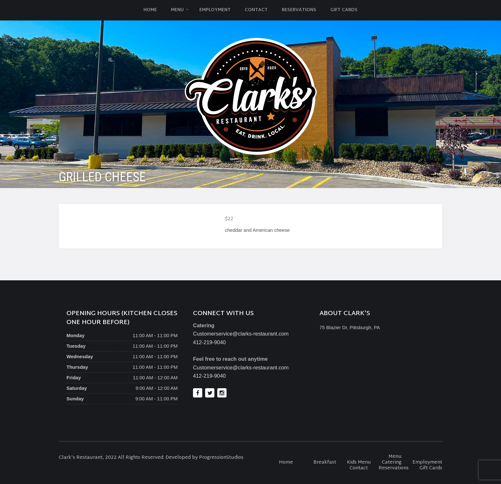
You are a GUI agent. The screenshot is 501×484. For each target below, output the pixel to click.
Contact (256, 10)
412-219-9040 (209, 342)
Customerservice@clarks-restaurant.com (241, 334)
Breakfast (324, 462)
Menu (177, 10)
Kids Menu (359, 462)
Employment (215, 10)
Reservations (299, 10)
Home (150, 10)
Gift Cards (344, 10)
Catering (392, 462)
